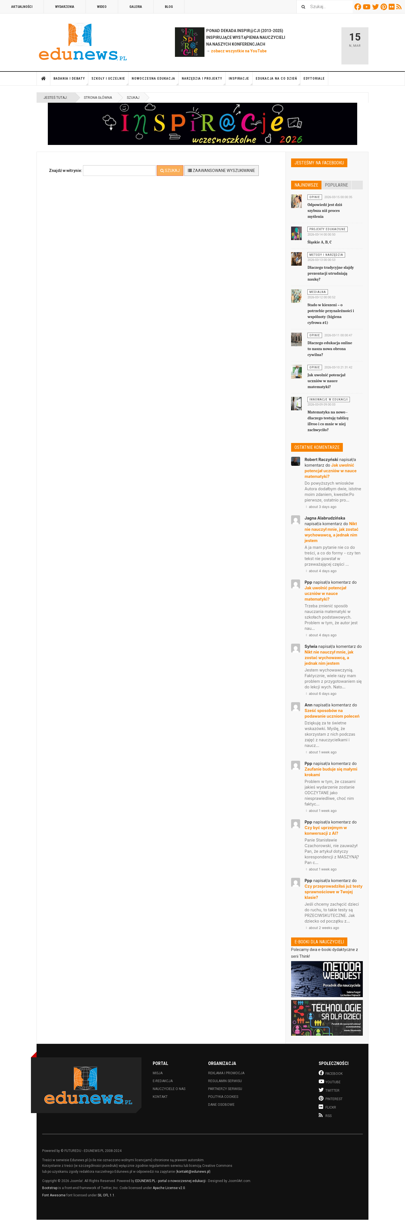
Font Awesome (54, 1195)
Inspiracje (241, 81)
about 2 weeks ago (322, 928)
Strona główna (43, 78)
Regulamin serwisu (225, 1081)
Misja (158, 1073)
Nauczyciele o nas (169, 1089)
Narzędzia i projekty (204, 81)
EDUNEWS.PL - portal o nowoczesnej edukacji (170, 1181)
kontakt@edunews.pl (193, 1172)
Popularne (336, 185)
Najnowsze (306, 185)
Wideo (102, 7)
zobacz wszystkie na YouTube (239, 51)
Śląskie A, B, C (319, 242)
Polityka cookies (223, 1097)
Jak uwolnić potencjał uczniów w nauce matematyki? (326, 381)
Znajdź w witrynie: (65, 170)
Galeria (135, 7)
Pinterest (385, 6)
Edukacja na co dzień (278, 81)
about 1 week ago (321, 752)
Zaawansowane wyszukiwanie (221, 170)
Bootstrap (49, 1188)
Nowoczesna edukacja (155, 81)
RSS (399, 6)
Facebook (358, 6)
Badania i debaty (70, 81)
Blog (169, 7)
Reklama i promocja (226, 1073)
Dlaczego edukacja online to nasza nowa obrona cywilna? (329, 349)
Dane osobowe (221, 1105)
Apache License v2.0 (169, 1188)
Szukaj (170, 170)
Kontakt (160, 1097)
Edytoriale (314, 78)
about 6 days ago (320, 693)
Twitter (376, 6)
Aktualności (21, 7)
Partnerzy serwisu (225, 1089)
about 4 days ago (321, 571)
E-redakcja (163, 1081)
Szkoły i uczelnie (110, 81)
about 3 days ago (320, 507)
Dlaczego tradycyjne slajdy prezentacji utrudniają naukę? (330, 273)
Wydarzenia (64, 7)
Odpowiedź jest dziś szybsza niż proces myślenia (324, 210)
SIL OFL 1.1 (106, 1195)
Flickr (392, 6)
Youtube (367, 6)
